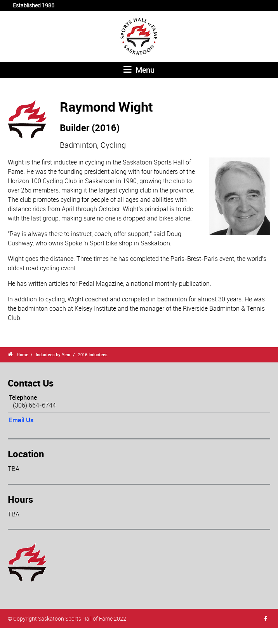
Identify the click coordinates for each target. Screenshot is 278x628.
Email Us (21, 420)
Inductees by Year (53, 354)
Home (22, 354)
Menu (139, 70)
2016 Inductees (93, 354)
